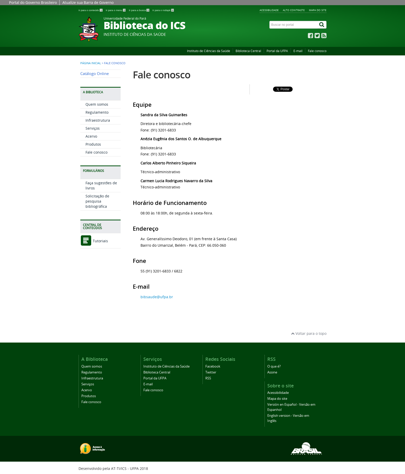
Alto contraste (294, 10)
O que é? (274, 366)
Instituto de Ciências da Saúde (208, 51)
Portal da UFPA (277, 51)
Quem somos (96, 104)
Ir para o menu (116, 10)
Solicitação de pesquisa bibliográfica (97, 201)
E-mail (297, 51)
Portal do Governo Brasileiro (33, 2)
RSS (208, 378)
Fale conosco (317, 51)
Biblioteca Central (248, 51)
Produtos (93, 144)
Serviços (92, 128)
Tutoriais (94, 240)
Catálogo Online (94, 73)
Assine (272, 372)
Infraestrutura (97, 120)
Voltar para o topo (308, 333)
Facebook (212, 366)
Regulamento (96, 112)
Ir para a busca (139, 10)
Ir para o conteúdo (91, 10)
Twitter (210, 372)
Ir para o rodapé (163, 10)
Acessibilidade (269, 10)
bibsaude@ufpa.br (157, 296)
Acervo (91, 136)
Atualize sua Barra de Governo (88, 2)
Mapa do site (317, 10)
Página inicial (90, 63)
